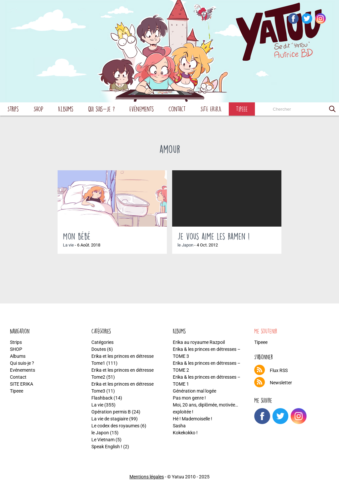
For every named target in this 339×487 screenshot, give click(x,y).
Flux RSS (279, 370)
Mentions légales (146, 476)
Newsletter (281, 382)
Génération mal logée (194, 391)
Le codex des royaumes (115, 425)
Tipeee (242, 109)
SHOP (38, 109)
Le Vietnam (103, 439)
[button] (332, 109)
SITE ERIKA (210, 109)
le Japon (185, 245)
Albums (65, 109)
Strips (13, 109)
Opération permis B (111, 411)
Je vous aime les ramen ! (213, 236)
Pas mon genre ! (189, 398)
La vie (68, 245)
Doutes (98, 349)
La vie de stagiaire (109, 418)
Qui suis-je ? (101, 109)
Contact (177, 109)
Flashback (102, 398)
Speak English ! (106, 446)
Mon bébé (76, 236)
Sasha (179, 425)
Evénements (141, 109)
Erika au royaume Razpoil (199, 342)
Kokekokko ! (185, 432)
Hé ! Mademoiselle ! (192, 418)
